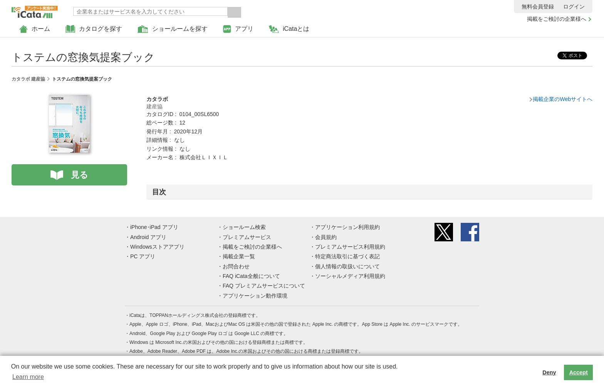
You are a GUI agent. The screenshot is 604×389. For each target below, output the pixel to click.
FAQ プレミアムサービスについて (264, 286)
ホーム (34, 29)
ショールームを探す (173, 29)
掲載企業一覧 (239, 256)
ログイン (574, 6)
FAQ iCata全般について (251, 276)
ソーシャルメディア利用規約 (350, 276)
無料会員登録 (538, 6)
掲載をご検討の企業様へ (556, 19)
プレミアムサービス (247, 237)
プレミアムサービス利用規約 (350, 247)
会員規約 (326, 237)
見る (79, 175)
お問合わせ (236, 266)
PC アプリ (142, 256)
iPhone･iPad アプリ (154, 227)
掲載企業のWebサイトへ (562, 99)
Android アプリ (148, 237)
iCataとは (289, 29)
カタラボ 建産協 (28, 79)
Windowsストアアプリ (157, 247)
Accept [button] (578, 372)
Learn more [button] (28, 377)
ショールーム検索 (244, 227)
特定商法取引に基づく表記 (347, 256)
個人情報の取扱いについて (347, 266)
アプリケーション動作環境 (255, 296)
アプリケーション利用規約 (347, 227)
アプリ (238, 29)
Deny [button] (549, 372)
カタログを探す (93, 29)
